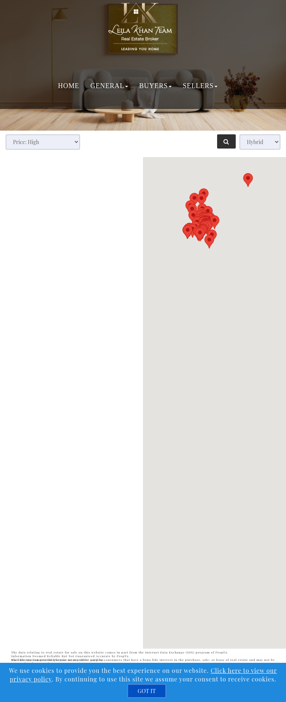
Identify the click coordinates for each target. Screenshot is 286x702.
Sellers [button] (199, 86)
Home (68, 86)
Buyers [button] (155, 86)
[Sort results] (43, 142)
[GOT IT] (147, 691)
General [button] (109, 86)
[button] (188, 417)
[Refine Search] (226, 141)
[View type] (259, 142)
